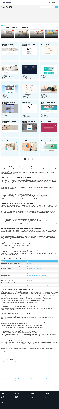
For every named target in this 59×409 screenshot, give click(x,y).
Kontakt (2, 398)
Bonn (16, 398)
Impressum (2, 397)
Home (50, 2)
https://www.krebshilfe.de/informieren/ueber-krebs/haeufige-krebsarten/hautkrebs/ (41, 285)
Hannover (46, 395)
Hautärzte (53, 2)
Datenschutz (2, 396)
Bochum (16, 397)
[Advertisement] (29, 14)
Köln (45, 396)
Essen (31, 398)
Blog (57, 2)
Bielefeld (16, 396)
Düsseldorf (31, 396)
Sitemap (2, 402)
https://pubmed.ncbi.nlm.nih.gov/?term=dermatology (36, 275)
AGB (1, 395)
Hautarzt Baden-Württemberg (10, 6)
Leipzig (46, 397)
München (46, 398)
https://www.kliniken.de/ (30, 282)
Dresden (31, 395)
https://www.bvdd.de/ (30, 266)
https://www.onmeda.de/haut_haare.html (33, 268)
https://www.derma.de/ (30, 263)
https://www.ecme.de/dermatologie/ (32, 273)
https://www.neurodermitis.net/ (32, 280)
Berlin (16, 395)
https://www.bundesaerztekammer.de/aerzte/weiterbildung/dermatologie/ (39, 270)
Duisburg (31, 397)
